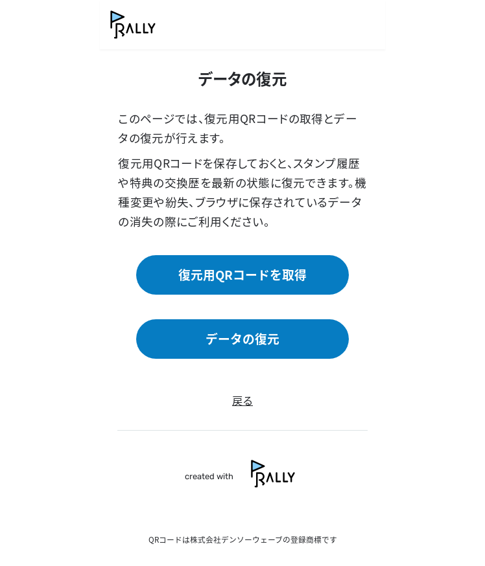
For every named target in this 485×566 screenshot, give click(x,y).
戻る (242, 400)
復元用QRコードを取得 (242, 274)
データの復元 (242, 338)
